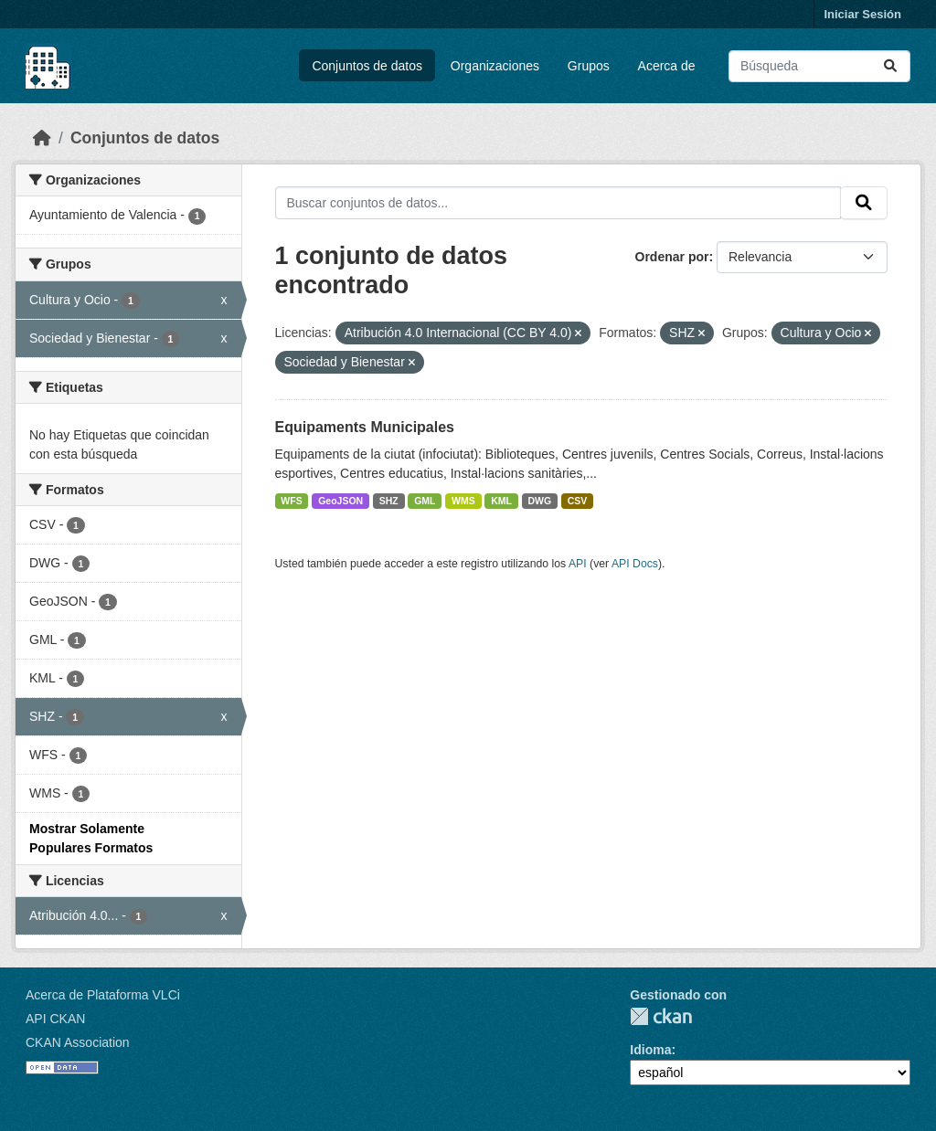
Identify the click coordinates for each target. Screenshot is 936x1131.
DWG (540, 500)
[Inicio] (42, 138)
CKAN (661, 1016)
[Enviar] (890, 66)
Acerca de (667, 65)
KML (501, 500)
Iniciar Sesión (862, 14)
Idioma (650, 1049)
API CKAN (55, 1018)
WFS (291, 500)
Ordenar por (672, 256)
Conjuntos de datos (367, 65)
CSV (578, 500)
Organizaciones (495, 65)
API (578, 563)
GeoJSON (340, 500)
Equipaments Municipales (364, 427)
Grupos (589, 65)
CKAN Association (78, 1042)
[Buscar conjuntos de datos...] (819, 66)
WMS (463, 500)
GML (424, 500)
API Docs (635, 563)
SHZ (389, 500)
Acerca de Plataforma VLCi (103, 995)
